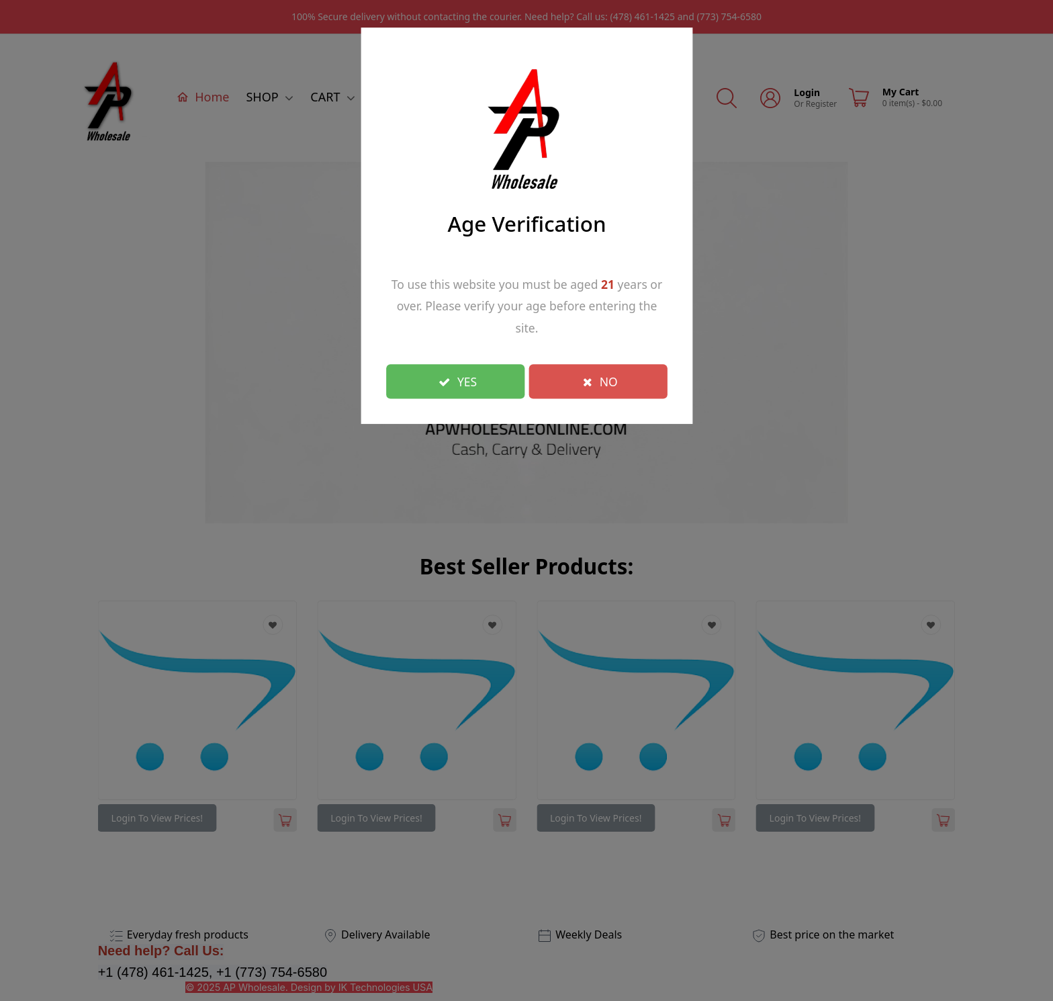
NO (600, 381)
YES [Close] (457, 381)
